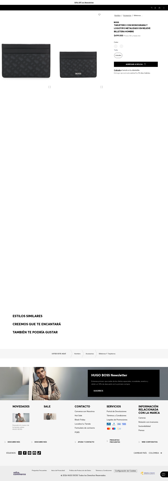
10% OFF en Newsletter (84, 3)
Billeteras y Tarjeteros (138, 16)
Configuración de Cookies (125, 474)
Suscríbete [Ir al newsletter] (98, 394)
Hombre (117, 15)
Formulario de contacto (85, 431)
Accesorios (127, 15)
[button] (152, 8)
